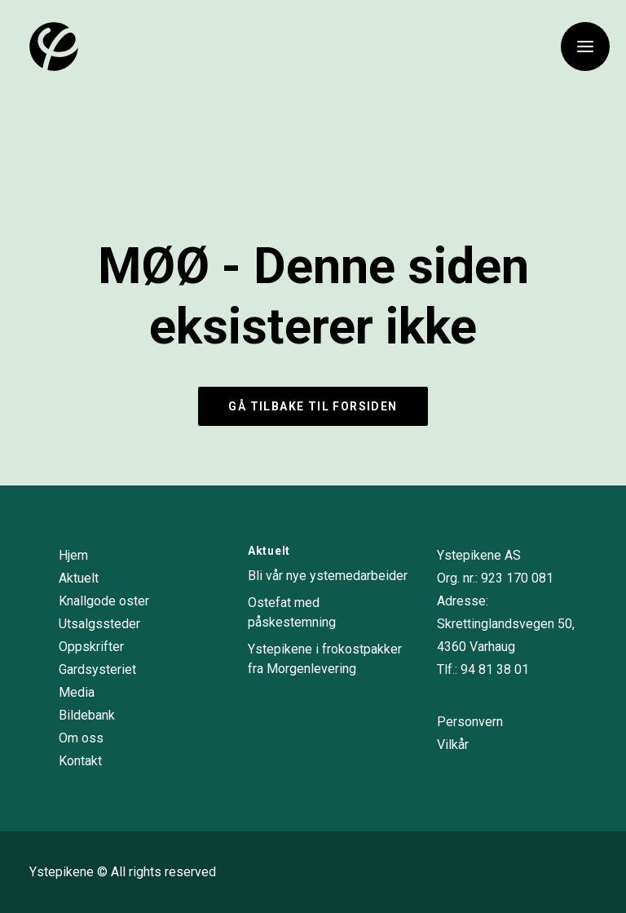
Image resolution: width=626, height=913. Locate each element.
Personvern (470, 721)
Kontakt (80, 761)
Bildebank (87, 715)
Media (77, 692)
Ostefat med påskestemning (292, 612)
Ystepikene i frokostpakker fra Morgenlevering (325, 658)
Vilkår (453, 744)
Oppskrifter (91, 646)
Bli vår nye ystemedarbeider (328, 575)
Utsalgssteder (99, 624)
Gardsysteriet (97, 669)
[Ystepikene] (53, 46)
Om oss (81, 738)
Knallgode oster (104, 601)
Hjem (73, 555)
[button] (585, 46)
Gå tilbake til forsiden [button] (312, 406)
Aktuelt (79, 578)
